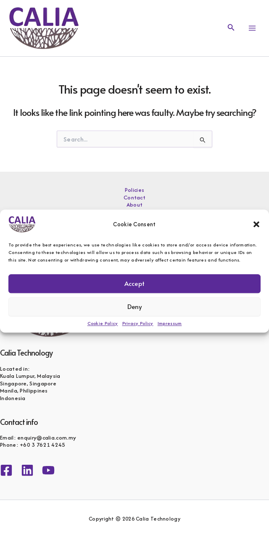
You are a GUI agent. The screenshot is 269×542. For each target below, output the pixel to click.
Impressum (170, 323)
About (135, 205)
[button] (256, 224)
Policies (134, 190)
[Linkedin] (27, 470)
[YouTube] (48, 470)
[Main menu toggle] (252, 28)
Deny (134, 306)
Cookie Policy (102, 323)
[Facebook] (6, 470)
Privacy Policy (137, 323)
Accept (134, 283)
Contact (134, 198)
